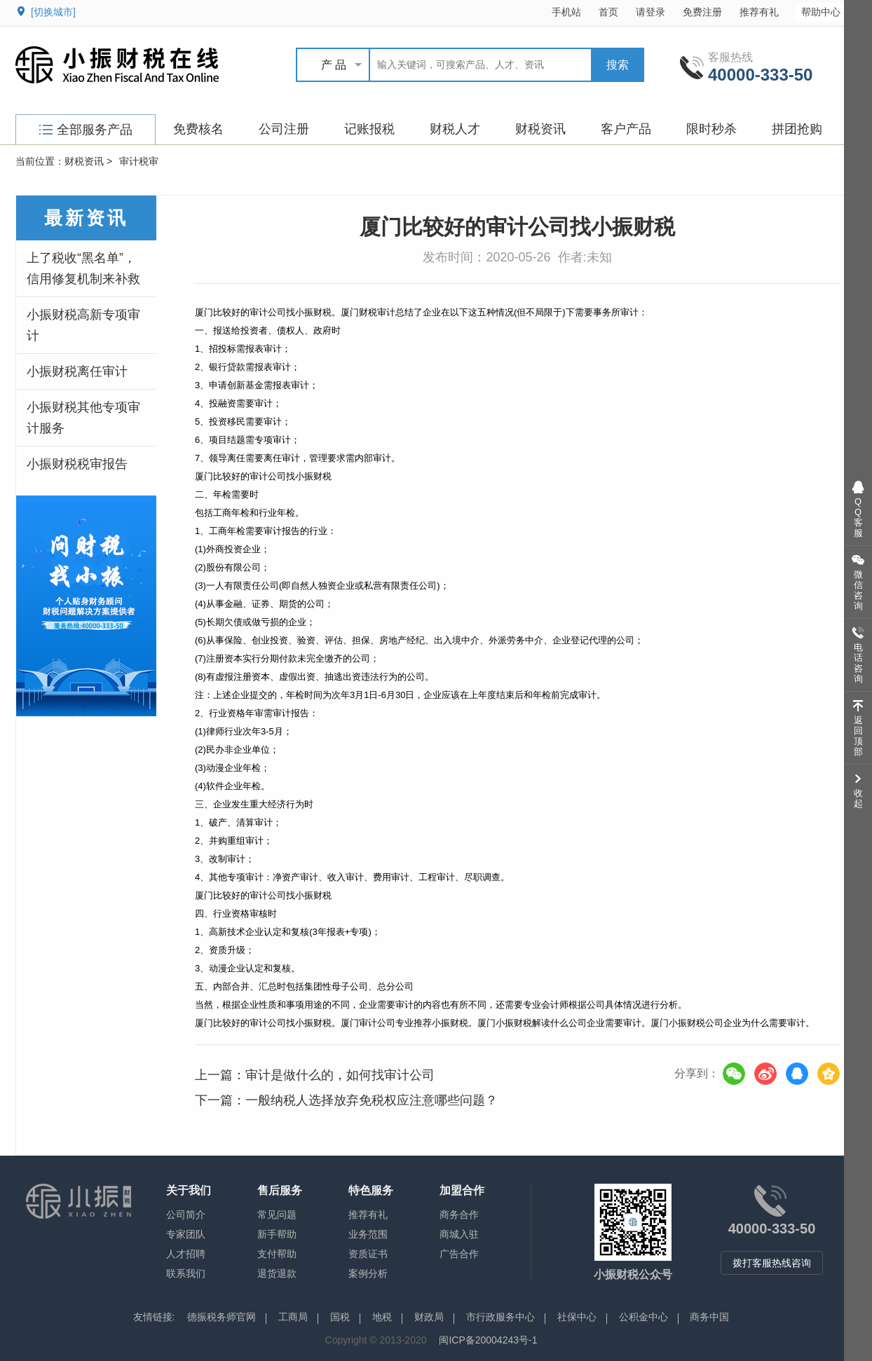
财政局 (429, 1316)
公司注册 (284, 129)
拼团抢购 (797, 129)
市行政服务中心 (500, 1316)
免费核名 (198, 129)
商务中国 (709, 1316)
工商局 (293, 1316)
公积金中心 (643, 1316)
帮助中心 (827, 12)
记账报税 (369, 129)
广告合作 (459, 1253)
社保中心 (577, 1316)
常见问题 (277, 1214)
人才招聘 (185, 1253)
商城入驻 (459, 1234)
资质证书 (368, 1253)
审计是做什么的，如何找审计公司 (340, 1075)
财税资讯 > (88, 161)
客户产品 (626, 129)
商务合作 (459, 1214)
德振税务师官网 (221, 1316)
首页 (608, 12)
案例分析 (368, 1273)
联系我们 (185, 1273)
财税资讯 (540, 129)
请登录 (650, 12)
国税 (340, 1316)
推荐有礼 (759, 12)
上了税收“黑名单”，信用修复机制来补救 (83, 268)
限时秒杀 (711, 129)
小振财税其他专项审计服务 (83, 417)
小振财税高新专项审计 (83, 325)
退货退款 (277, 1273)
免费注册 (702, 12)
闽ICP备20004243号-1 (488, 1340)
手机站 (566, 12)
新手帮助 (277, 1234)
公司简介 (185, 1214)
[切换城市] (53, 12)
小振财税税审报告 (77, 464)
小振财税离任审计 (77, 371)
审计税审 (138, 161)
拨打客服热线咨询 (772, 1262)
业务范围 (368, 1234)
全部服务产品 (85, 130)
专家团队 (185, 1234)
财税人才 (455, 129)
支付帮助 (277, 1253)
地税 (382, 1316)
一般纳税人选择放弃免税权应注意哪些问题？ (371, 1100)
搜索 (617, 65)
